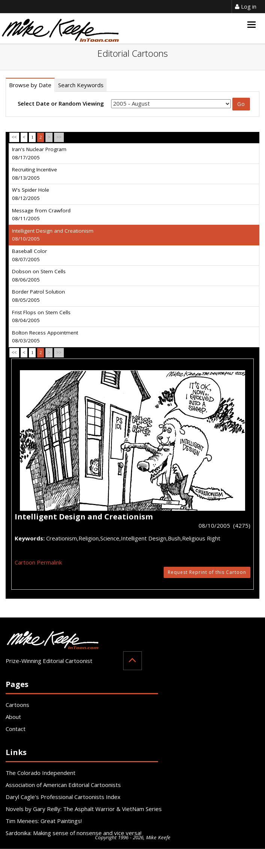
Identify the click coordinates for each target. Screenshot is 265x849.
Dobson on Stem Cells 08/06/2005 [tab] (39, 275)
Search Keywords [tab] (81, 85)
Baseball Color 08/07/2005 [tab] (29, 255)
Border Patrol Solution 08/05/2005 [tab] (38, 295)
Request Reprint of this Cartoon (207, 572)
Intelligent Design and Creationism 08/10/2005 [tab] (52, 234)
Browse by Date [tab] (30, 85)
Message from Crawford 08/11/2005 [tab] (41, 214)
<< (14, 137)
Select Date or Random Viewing (61, 103)
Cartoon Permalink (38, 562)
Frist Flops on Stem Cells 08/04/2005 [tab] (41, 316)
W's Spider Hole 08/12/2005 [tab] (30, 193)
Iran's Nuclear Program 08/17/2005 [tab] (39, 153)
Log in (245, 6)
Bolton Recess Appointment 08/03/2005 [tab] (45, 336)
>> (59, 137)
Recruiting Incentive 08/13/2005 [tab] (34, 173)
